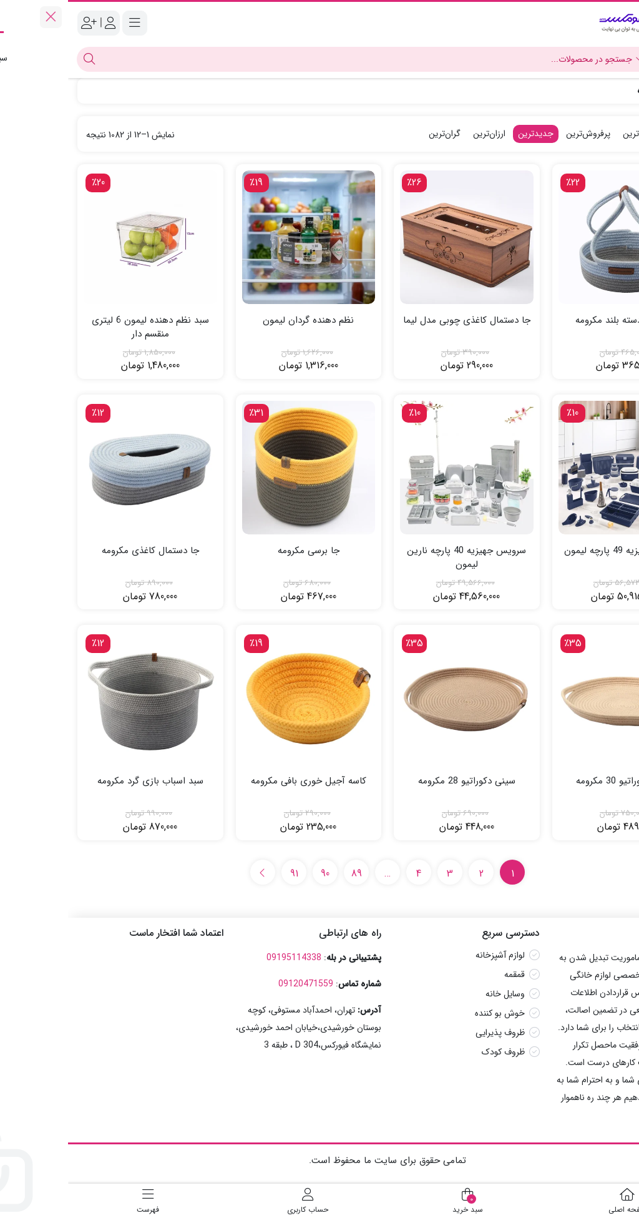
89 (288, 874)
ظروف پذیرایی (432, 1032)
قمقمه (446, 974)
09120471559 (237, 984)
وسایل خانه (437, 994)
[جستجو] (299, 59)
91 (226, 874)
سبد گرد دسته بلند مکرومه (557, 320)
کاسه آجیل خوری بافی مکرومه (240, 781)
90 (257, 874)
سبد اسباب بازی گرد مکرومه (82, 781)
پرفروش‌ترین (520, 133)
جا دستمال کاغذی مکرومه (82, 551)
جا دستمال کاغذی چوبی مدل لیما (398, 320)
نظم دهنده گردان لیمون (240, 320)
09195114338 (225, 958)
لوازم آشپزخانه (432, 955)
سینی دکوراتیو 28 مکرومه (398, 781)
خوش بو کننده (432, 1013)
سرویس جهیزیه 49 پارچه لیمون (556, 551)
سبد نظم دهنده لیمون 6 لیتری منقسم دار (82, 327)
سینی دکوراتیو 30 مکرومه (556, 781)
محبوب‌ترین (575, 133)
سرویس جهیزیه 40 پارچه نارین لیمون (398, 558)
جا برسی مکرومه (240, 551)
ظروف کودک (435, 1052)
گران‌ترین (377, 133)
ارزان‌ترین (421, 133)
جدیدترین (467, 133)
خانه (615, 90)
